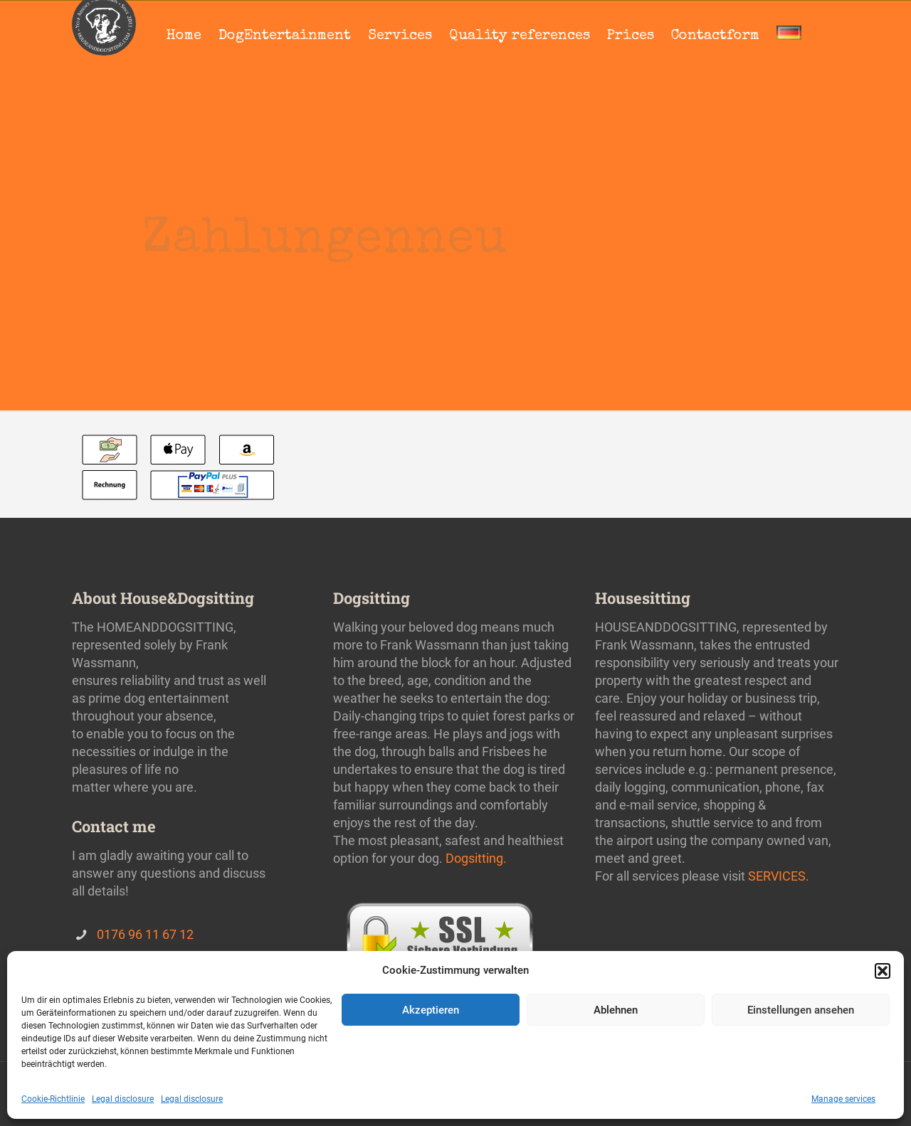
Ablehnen (616, 1010)
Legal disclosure (123, 1099)
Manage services (843, 1099)
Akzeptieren (430, 1010)
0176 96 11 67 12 (145, 934)
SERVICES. (778, 876)
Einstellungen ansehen (800, 1010)
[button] (882, 971)
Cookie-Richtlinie (53, 1099)
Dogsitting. (476, 858)
